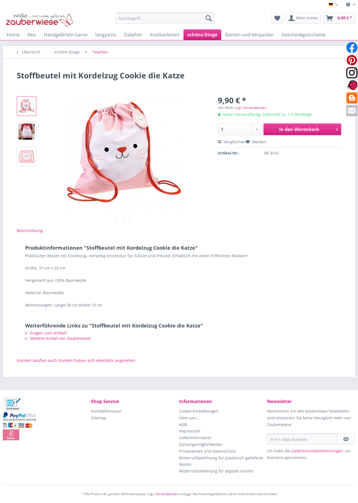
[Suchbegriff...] (165, 18)
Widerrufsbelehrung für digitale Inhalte (216, 471)
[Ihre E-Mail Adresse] (302, 439)
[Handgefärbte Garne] (65, 34)
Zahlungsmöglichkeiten (201, 444)
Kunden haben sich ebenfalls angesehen (96, 360)
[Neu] (31, 34)
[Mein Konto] (303, 18)
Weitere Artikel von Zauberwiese (58, 338)
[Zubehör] (133, 34)
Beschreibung (30, 230)
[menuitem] (348, 4)
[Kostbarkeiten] (164, 34)
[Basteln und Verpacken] (249, 34)
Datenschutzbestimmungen (317, 450)
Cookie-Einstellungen (198, 411)
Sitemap (98, 417)
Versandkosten (166, 494)
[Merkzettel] (277, 18)
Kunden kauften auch (37, 360)
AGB (183, 424)
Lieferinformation (195, 437)
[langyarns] (105, 34)
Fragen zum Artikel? (46, 333)
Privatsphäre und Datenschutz (207, 451)
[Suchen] (209, 18)
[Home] (13, 34)
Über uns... (189, 417)
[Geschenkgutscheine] (303, 34)
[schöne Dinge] (202, 34)
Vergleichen (232, 141)
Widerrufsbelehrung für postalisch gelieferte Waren (221, 461)
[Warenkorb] (339, 18)
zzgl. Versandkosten (250, 107)
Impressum (189, 431)
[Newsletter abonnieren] (346, 439)
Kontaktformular (106, 411)
